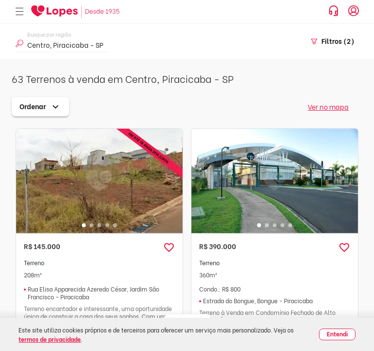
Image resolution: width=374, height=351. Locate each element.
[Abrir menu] (19, 12)
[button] (169, 248)
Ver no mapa (328, 106)
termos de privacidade (50, 339)
